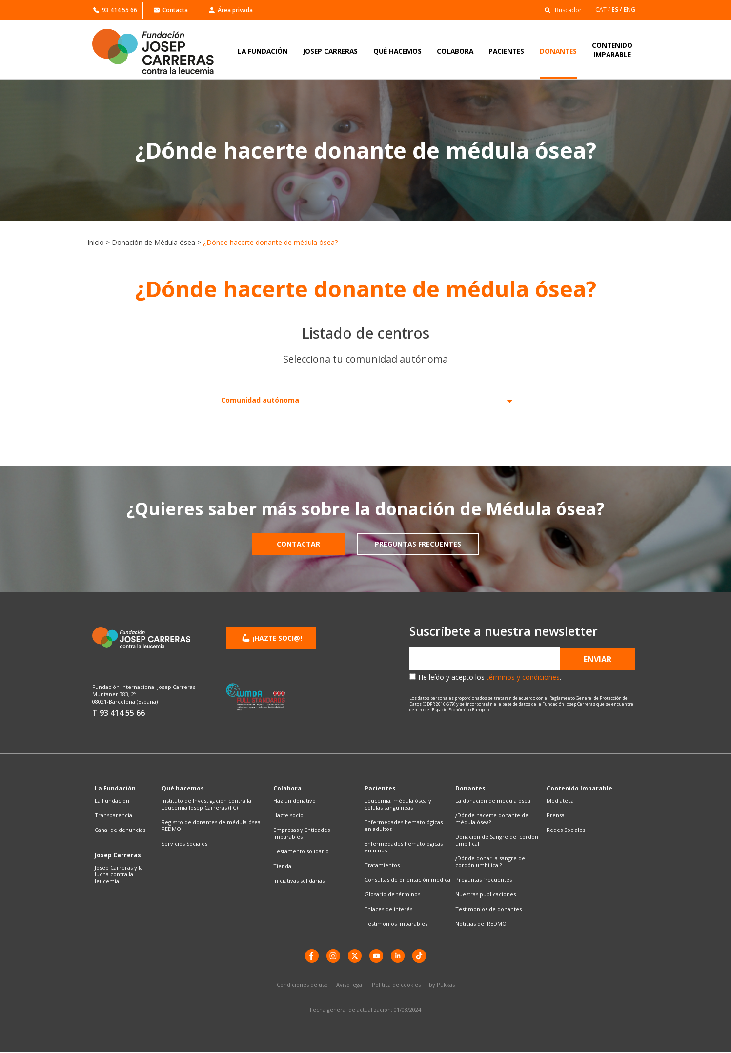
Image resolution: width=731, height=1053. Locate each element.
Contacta (171, 10)
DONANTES (558, 51)
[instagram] (332, 956)
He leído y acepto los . (489, 677)
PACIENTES (506, 51)
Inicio (95, 242)
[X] (354, 956)
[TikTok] (421, 956)
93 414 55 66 (115, 10)
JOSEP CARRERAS (330, 51)
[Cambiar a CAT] (603, 9)
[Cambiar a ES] (617, 9)
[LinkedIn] (399, 956)
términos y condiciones (523, 677)
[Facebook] (309, 956)
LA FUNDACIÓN (263, 51)
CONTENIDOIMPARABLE (612, 49)
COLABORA (455, 51)
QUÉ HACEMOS (397, 51)
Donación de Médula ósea (153, 242)
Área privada (231, 10)
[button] (560, 9)
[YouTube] (376, 956)
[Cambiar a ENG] (630, 9)
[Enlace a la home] (159, 51)
